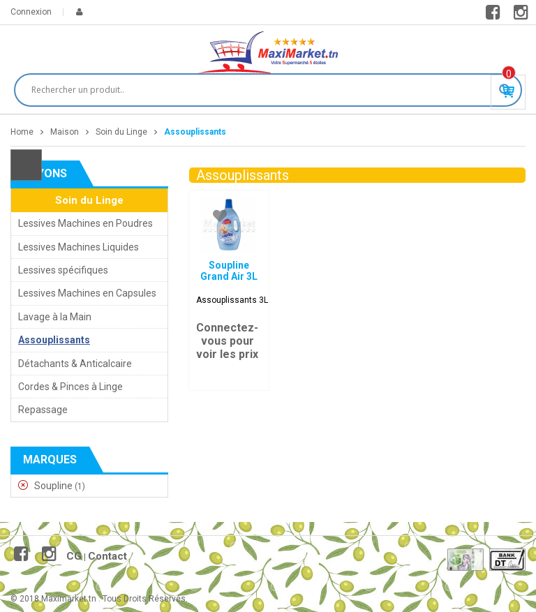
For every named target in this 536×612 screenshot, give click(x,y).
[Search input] (261, 90)
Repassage (43, 409)
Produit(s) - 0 (508, 74)
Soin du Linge (121, 132)
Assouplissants (54, 339)
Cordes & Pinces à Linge (70, 386)
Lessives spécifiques (63, 270)
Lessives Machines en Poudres (85, 223)
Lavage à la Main (54, 316)
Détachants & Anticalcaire (75, 363)
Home (22, 132)
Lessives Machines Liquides (78, 247)
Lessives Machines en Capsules (87, 293)
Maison (64, 132)
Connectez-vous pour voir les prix (227, 341)
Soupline (53, 485)
